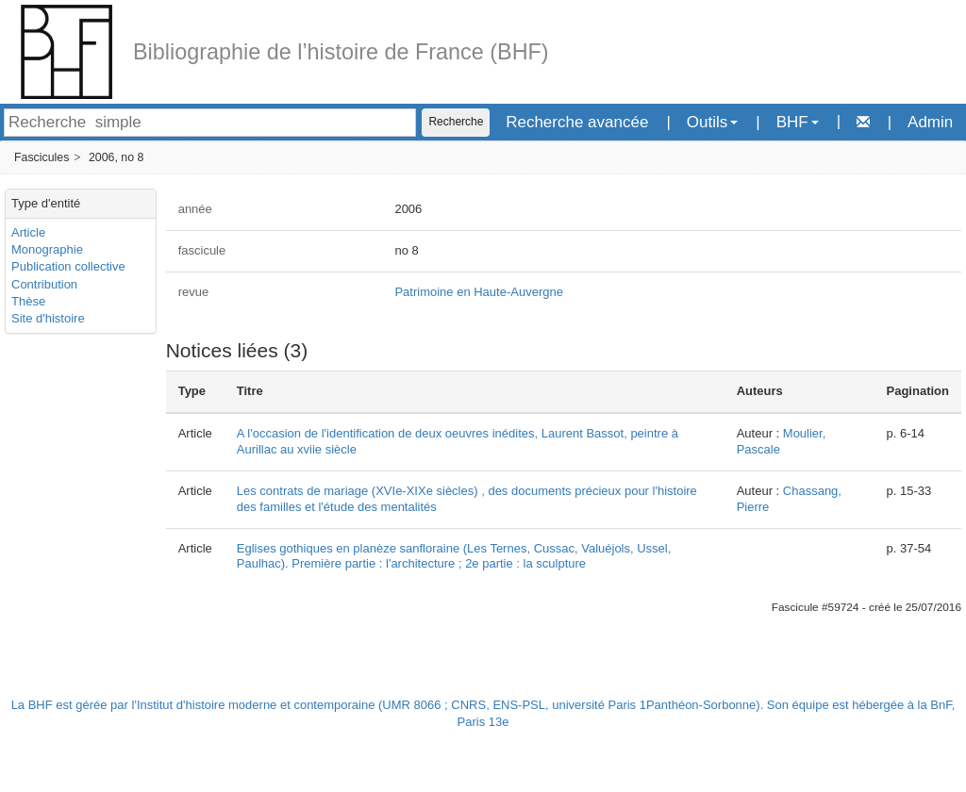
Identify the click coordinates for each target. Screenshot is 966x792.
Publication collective (68, 266)
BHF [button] (797, 122)
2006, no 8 (116, 157)
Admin (930, 122)
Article (28, 232)
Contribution (44, 284)
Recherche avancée (577, 122)
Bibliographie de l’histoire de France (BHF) (341, 52)
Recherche (455, 121)
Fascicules (41, 157)
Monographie (47, 249)
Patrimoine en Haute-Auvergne (478, 292)
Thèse (28, 301)
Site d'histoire (48, 318)
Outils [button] (712, 122)
